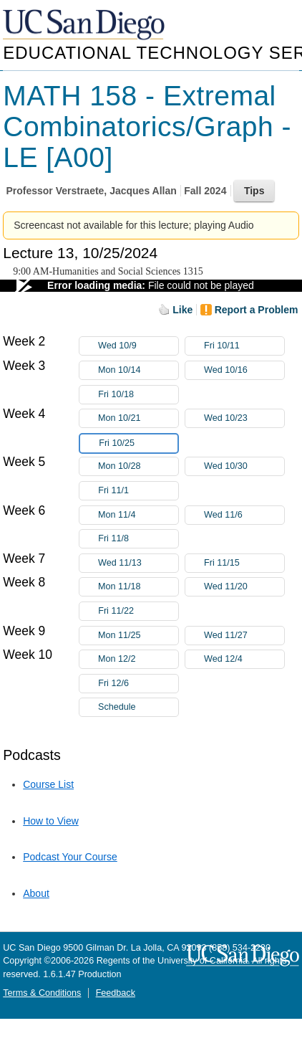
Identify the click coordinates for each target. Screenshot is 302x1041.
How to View (51, 821)
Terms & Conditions (42, 993)
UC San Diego (85, 25)
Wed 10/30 (244, 466)
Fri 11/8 (138, 539)
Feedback (115, 993)
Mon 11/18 (138, 587)
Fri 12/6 (138, 684)
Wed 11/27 (244, 636)
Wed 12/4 (244, 659)
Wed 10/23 (244, 418)
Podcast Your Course (70, 856)
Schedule (117, 707)
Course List (48, 784)
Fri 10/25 (138, 443)
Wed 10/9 (138, 346)
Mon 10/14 (138, 370)
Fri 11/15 (244, 563)
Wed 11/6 (244, 515)
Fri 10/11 (244, 346)
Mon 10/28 (138, 466)
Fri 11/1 (138, 491)
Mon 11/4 (138, 515)
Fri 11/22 (138, 611)
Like (182, 309)
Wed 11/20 (244, 587)
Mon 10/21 (138, 418)
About (36, 893)
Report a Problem (256, 309)
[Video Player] (151, 286)
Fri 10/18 (138, 395)
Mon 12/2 (138, 659)
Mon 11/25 (138, 636)
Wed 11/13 (138, 563)
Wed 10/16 (244, 370)
